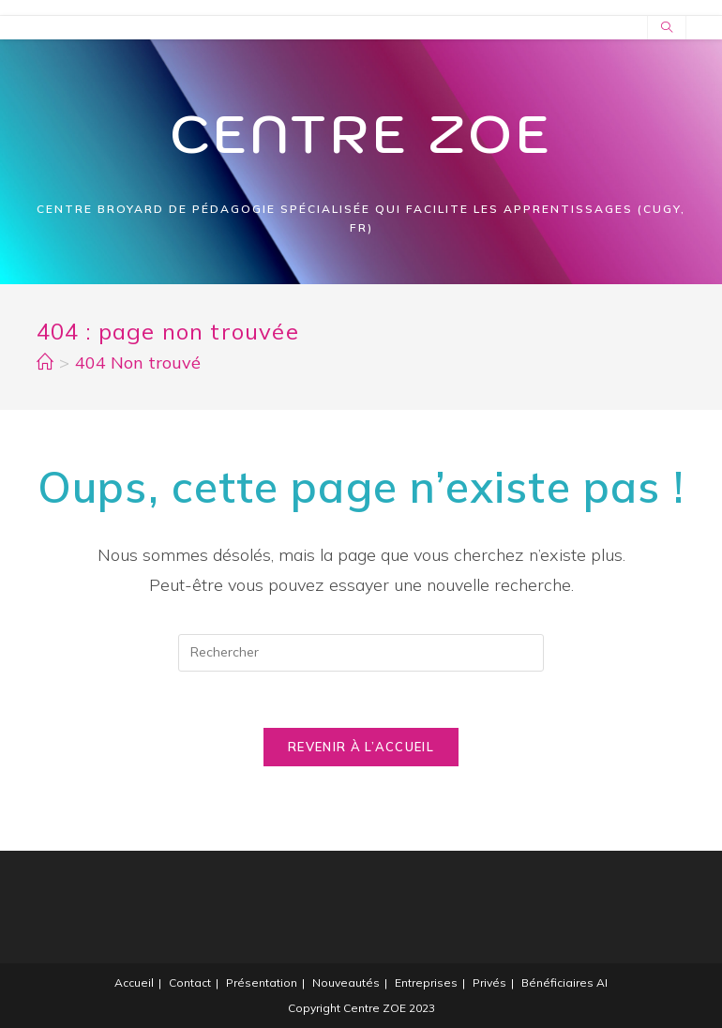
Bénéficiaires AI (564, 982)
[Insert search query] (361, 653)
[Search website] (667, 28)
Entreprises (426, 982)
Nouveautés (346, 982)
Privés (489, 982)
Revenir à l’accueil (361, 746)
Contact (190, 982)
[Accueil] (45, 362)
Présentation (261, 982)
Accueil (134, 982)
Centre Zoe (361, 133)
